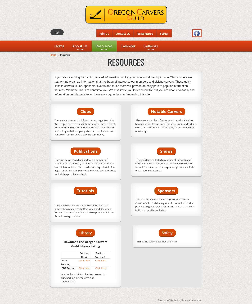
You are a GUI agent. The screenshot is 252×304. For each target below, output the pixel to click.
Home (53, 55)
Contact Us (122, 34)
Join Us (104, 34)
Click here (84, 260)
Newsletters (145, 34)
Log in (57, 32)
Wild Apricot (174, 300)
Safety (164, 34)
